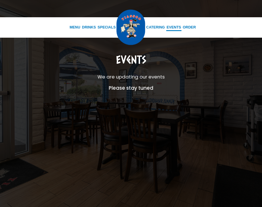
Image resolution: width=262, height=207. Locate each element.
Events (174, 27)
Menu (75, 27)
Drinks (89, 27)
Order (189, 27)
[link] (130, 27)
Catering (155, 27)
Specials (106, 27)
